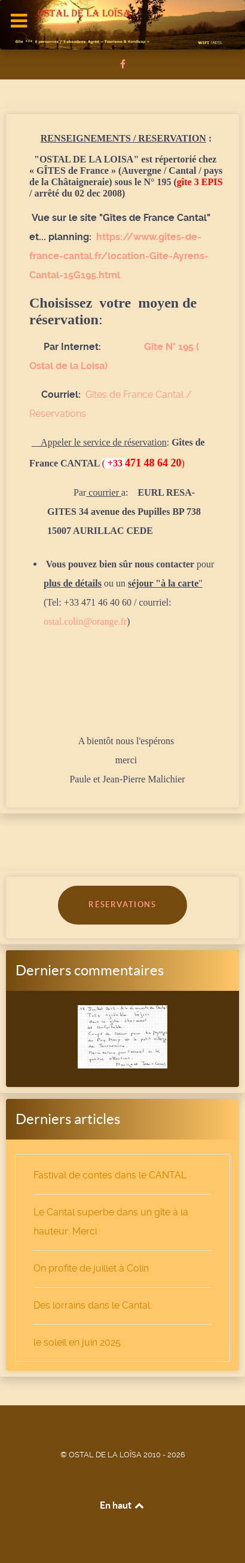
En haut (123, 1505)
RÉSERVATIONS (122, 904)
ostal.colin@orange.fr (85, 621)
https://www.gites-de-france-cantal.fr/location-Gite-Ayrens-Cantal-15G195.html (119, 256)
